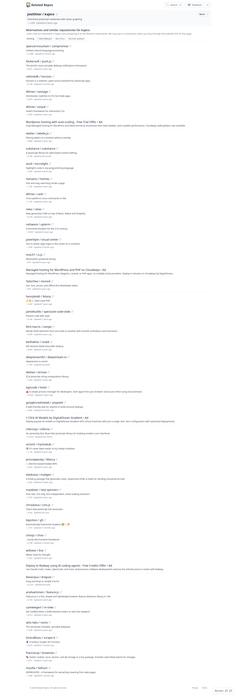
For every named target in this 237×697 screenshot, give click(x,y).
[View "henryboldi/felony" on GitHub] (53, 296)
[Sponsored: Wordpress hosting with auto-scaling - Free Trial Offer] (118, 123)
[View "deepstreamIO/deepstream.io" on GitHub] (68, 357)
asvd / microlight (37, 164)
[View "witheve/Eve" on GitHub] (45, 550)
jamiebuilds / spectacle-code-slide (48, 311)
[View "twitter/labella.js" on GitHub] (50, 133)
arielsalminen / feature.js (42, 592)
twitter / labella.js (37, 133)
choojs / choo (34, 535)
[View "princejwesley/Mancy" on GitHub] (57, 459)
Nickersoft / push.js (38, 61)
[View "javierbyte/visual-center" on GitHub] (60, 239)
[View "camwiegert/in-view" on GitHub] (55, 607)
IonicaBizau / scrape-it (40, 637)
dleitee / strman (36, 372)
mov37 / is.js (34, 255)
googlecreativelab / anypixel (44, 402)
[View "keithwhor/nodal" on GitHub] (51, 342)
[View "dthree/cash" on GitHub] (45, 194)
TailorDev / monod (38, 281)
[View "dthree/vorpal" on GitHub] (47, 107)
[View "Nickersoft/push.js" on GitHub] (53, 61)
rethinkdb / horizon (38, 76)
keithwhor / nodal (37, 342)
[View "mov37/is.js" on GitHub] (44, 254)
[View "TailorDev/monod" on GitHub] (52, 281)
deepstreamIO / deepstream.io (46, 357)
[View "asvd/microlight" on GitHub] (50, 163)
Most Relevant (44, 38)
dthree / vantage (37, 91)
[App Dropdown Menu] (207, 5)
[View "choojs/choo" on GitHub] (45, 535)
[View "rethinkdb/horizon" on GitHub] (53, 76)
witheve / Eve (34, 550)
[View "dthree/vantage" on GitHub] (49, 91)
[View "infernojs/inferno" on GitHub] (51, 429)
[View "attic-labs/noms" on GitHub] (49, 622)
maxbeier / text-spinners (42, 490)
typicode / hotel (36, 387)
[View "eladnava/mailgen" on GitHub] (53, 474)
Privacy (195, 688)
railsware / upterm (38, 224)
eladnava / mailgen (38, 474)
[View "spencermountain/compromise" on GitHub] (70, 46)
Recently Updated (76, 38)
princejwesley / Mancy (40, 459)
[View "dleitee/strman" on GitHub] (49, 372)
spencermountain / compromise (47, 46)
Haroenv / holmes (37, 179)
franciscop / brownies (40, 653)
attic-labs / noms (37, 622)
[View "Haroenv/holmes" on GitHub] (51, 179)
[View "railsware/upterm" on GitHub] (52, 224)
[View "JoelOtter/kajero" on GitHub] (57, 14)
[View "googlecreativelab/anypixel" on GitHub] (65, 402)
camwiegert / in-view (39, 607)
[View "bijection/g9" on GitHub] (45, 520)
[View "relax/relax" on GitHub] (43, 209)
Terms (204, 688)
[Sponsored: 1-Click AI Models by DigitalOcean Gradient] (118, 419)
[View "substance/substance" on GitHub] (57, 148)
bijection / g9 (34, 520)
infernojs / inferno (38, 429)
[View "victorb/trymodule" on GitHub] (53, 444)
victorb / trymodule (38, 444)
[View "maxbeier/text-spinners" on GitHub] (60, 489)
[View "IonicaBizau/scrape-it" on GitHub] (57, 637)
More (204, 14)
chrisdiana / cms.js (38, 505)
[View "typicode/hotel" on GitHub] (48, 387)
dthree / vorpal (35, 107)
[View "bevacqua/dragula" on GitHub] (53, 577)
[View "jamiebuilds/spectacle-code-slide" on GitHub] (72, 311)
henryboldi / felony (38, 296)
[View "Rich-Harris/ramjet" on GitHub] (53, 326)
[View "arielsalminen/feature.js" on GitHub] (60, 592)
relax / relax (33, 209)
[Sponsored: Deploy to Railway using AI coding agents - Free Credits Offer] (118, 567)
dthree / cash (34, 194)
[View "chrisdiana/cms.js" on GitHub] (52, 505)
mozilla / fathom (37, 668)
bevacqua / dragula (38, 577)
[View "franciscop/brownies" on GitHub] (56, 653)
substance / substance (40, 148)
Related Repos (42, 5)
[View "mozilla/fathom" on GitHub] (49, 668)
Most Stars (60, 38)
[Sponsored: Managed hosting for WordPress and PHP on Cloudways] (118, 271)
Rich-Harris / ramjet (39, 327)
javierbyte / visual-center (42, 239)
